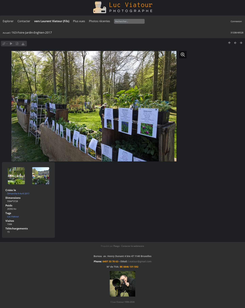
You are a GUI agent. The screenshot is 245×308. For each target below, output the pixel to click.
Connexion (236, 21)
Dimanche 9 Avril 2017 (18, 193)
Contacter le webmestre (132, 246)
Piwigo (116, 246)
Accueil (6, 32)
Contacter (24, 21)
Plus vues (79, 21)
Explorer (8, 21)
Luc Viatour (13, 216)
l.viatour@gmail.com (139, 261)
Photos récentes (99, 21)
